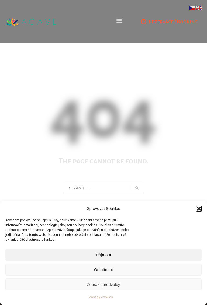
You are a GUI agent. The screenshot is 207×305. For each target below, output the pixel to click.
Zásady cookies (101, 297)
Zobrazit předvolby (103, 284)
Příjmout (103, 255)
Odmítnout (103, 269)
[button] (199, 208)
